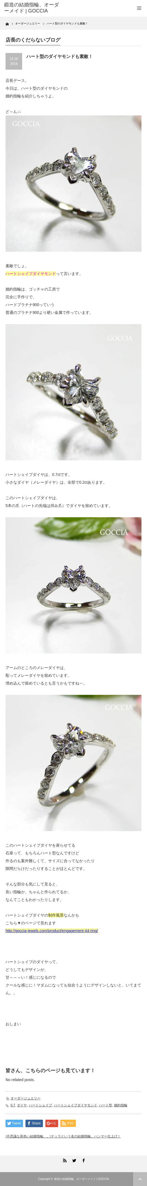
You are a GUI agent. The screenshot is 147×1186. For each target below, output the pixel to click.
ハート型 (105, 1105)
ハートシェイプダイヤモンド (75, 1105)
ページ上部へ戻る (140, 1179)
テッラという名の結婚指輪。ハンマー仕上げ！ (86, 1136)
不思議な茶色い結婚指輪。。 (28, 1136)
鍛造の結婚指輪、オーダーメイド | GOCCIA (81, 1178)
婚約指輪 (120, 1105)
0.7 (13, 1105)
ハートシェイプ (40, 1105)
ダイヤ (22, 1105)
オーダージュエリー (25, 1098)
